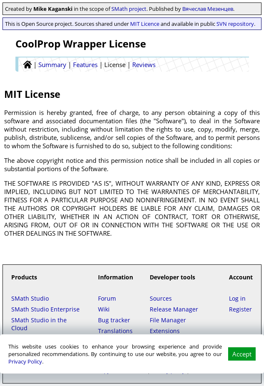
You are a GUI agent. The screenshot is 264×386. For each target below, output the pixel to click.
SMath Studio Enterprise (45, 309)
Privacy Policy (25, 361)
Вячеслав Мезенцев (207, 8)
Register (240, 309)
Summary (52, 64)
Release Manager (174, 309)
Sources (161, 298)
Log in (237, 298)
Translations (115, 331)
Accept (241, 354)
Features (85, 64)
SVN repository (235, 23)
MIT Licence (144, 23)
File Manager (168, 320)
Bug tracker (114, 320)
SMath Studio (30, 298)
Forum (107, 298)
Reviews (144, 64)
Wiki (104, 309)
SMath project (128, 8)
